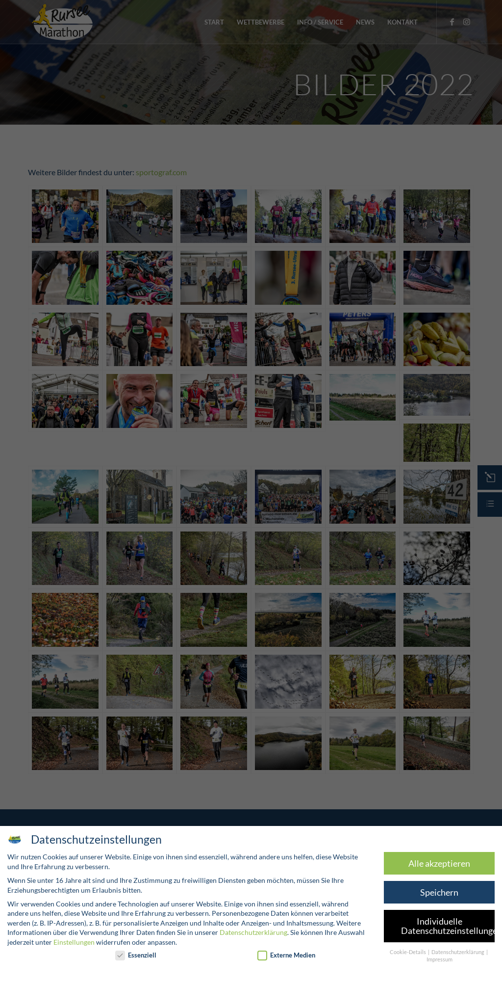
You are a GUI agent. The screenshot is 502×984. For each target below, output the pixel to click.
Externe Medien (280, 955)
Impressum (433, 959)
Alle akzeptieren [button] (432, 863)
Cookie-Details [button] (401, 952)
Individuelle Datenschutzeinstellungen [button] (441, 926)
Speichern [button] (432, 892)
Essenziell (129, 955)
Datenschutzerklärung (246, 932)
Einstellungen (67, 942)
